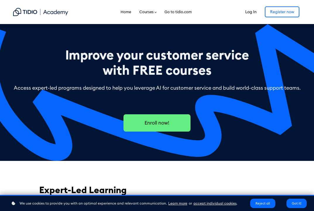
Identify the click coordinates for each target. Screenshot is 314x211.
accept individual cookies (214, 203)
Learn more (177, 203)
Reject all (262, 203)
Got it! (296, 203)
